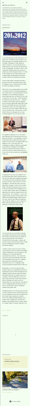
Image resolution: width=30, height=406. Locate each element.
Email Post (8, 310)
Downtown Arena (12, 361)
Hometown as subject (11, 390)
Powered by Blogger (15, 401)
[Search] (27, 2)
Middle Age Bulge (8, 5)
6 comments (8, 392)
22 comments (11, 363)
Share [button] (3, 310)
